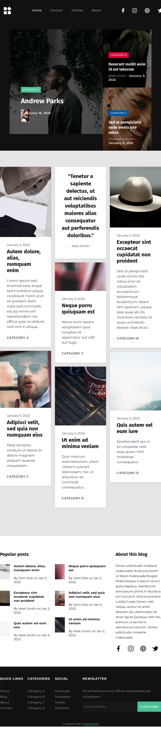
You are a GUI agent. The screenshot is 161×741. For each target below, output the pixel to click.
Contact (56, 10)
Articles (77, 10)
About (96, 10)
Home (37, 10)
